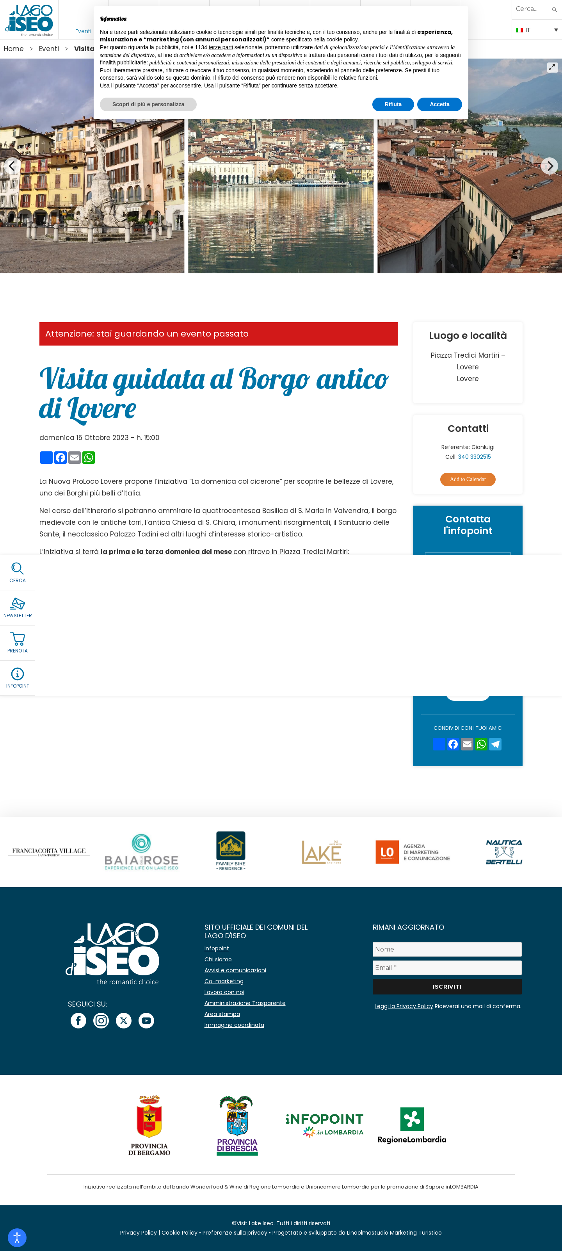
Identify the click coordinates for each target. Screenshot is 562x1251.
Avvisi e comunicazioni (235, 970)
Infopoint (217, 948)
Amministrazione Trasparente (245, 1003)
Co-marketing (224, 981)
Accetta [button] (440, 104)
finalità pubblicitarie (123, 62)
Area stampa (222, 1014)
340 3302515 (474, 457)
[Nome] (447, 949)
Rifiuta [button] (393, 104)
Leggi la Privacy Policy (404, 1006)
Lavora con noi (224, 992)
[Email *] (447, 968)
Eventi (83, 31)
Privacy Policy (488, 658)
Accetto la (473, 658)
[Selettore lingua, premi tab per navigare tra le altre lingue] (537, 29)
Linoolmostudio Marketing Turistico (394, 1233)
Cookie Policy (179, 1233)
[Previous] (12, 166)
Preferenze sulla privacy (235, 1233)
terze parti (221, 47)
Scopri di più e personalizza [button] (148, 104)
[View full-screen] (552, 67)
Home (14, 48)
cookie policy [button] (342, 39)
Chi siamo (218, 959)
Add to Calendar (468, 479)
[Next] (549, 166)
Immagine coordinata (234, 1025)
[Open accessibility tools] (17, 1237)
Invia (468, 692)
